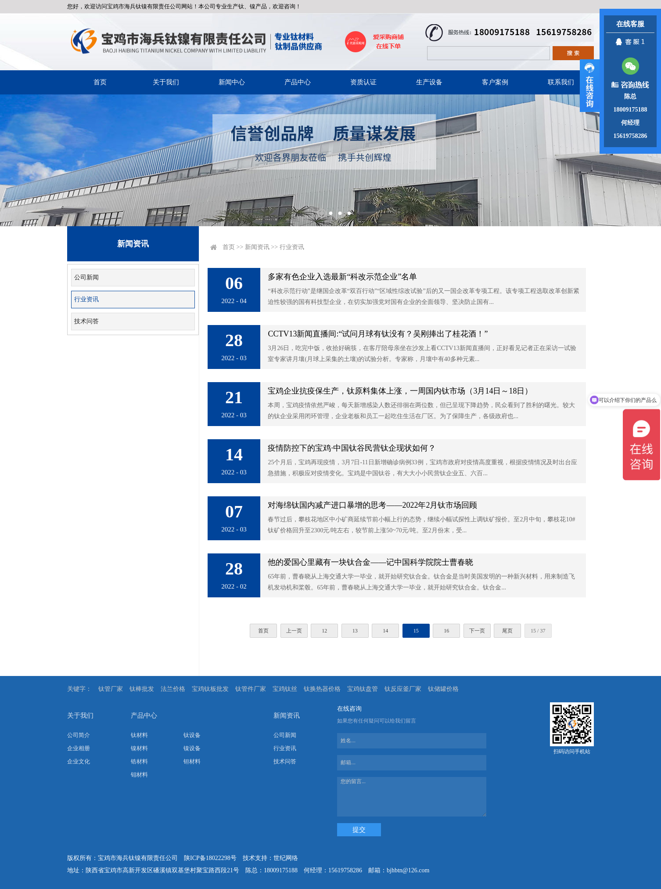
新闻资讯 (257, 247)
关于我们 (166, 82)
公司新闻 (86, 277)
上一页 (294, 631)
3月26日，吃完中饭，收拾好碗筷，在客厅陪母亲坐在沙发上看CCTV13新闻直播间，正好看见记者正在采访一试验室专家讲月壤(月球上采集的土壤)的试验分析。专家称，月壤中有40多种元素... (422, 353)
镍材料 (139, 748)
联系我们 (561, 82)
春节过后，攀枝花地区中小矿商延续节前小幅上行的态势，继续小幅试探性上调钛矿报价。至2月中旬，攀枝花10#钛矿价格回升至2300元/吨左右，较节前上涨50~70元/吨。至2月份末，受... (421, 525)
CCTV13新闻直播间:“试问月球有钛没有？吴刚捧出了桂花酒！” (378, 333)
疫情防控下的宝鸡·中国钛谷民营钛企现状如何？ (352, 448)
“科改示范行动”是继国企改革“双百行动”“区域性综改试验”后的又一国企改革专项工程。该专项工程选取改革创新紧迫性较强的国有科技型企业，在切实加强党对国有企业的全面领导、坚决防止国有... (423, 296)
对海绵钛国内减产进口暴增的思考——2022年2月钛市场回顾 (372, 505)
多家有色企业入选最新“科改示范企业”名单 (342, 276)
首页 (100, 82)
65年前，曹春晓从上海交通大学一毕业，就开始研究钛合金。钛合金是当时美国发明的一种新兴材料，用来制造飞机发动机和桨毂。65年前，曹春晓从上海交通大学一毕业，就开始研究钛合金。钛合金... (421, 582)
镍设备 (192, 748)
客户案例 (495, 82)
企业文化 (78, 761)
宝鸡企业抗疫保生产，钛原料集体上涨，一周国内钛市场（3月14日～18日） (400, 391)
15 (416, 631)
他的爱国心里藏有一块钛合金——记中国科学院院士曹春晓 (370, 562)
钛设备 (192, 735)
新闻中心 (232, 82)
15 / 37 (538, 631)
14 (385, 631)
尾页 (507, 631)
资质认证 (363, 82)
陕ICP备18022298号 (210, 858)
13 (355, 631)
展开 (590, 85)
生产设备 (429, 82)
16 (446, 631)
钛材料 (139, 735)
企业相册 (78, 748)
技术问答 (86, 321)
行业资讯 (86, 299)
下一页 (477, 631)
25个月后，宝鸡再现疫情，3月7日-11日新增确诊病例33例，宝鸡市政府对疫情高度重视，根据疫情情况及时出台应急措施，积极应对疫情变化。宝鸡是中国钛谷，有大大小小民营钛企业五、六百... (422, 468)
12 (324, 631)
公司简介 (78, 735)
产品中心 (297, 82)
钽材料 (192, 761)
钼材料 (139, 774)
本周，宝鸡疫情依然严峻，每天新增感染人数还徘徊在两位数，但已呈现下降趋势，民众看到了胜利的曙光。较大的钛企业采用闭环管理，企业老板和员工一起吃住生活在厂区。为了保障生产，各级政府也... (421, 410)
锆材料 (139, 761)
